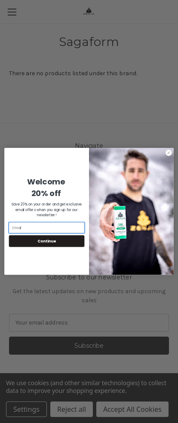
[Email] (47, 227)
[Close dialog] (169, 153)
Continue (46, 241)
